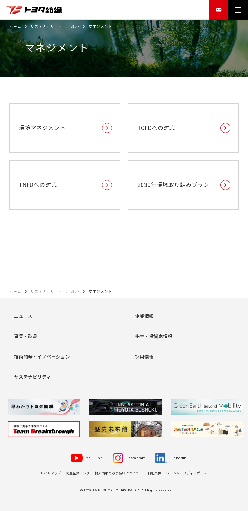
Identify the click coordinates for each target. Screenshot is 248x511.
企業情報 (144, 316)
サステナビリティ (32, 377)
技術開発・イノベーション (42, 357)
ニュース (23, 316)
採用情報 (144, 357)
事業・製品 (25, 336)
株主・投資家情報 (153, 336)
